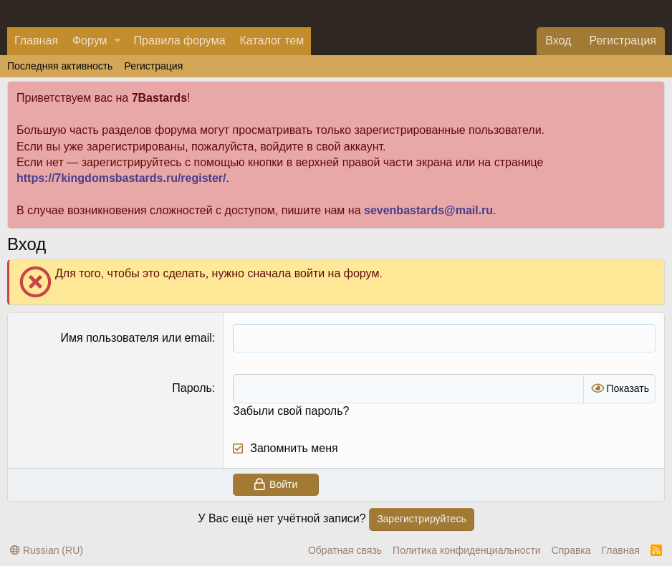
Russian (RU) (46, 550)
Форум (89, 40)
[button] (117, 40)
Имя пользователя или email (136, 338)
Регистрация (153, 66)
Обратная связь (345, 550)
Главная (36, 40)
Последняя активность (59, 66)
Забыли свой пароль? (291, 411)
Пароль (192, 388)
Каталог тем (272, 40)
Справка (571, 550)
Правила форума (180, 40)
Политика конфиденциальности (467, 550)
